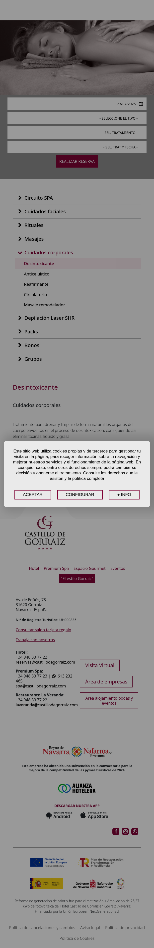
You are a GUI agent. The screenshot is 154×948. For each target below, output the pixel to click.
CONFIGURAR (80, 494)
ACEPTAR (33, 494)
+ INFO (124, 494)
